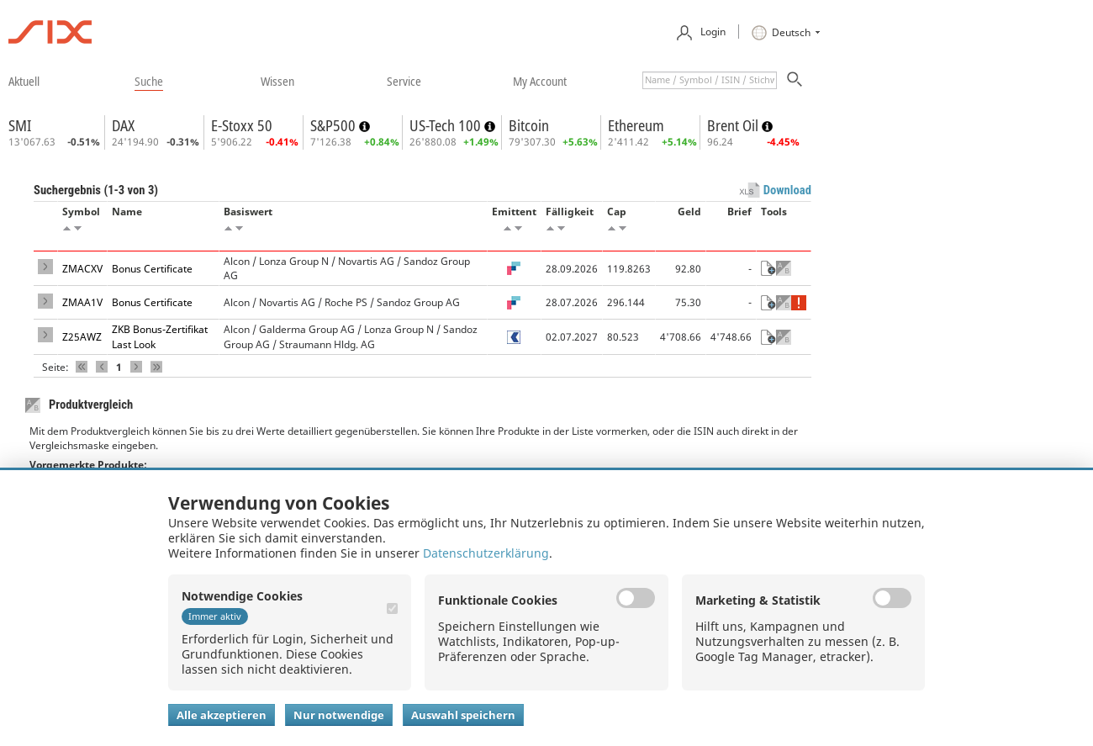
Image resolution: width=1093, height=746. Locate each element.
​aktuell (24, 80)
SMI (19, 125)
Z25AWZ (82, 337)
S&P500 (334, 125)
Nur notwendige (338, 714)
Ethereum (636, 125)
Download (787, 190)
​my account (540, 80)
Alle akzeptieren (222, 714)
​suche (149, 80)
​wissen (277, 80)
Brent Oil (734, 125)
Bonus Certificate (152, 269)
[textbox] (709, 80)
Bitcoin (529, 125)
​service (404, 80)
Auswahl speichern (463, 714)
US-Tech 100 (446, 125)
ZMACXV (82, 269)
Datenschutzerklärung (486, 553)
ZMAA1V (82, 302)
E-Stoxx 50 (241, 125)
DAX (123, 125)
